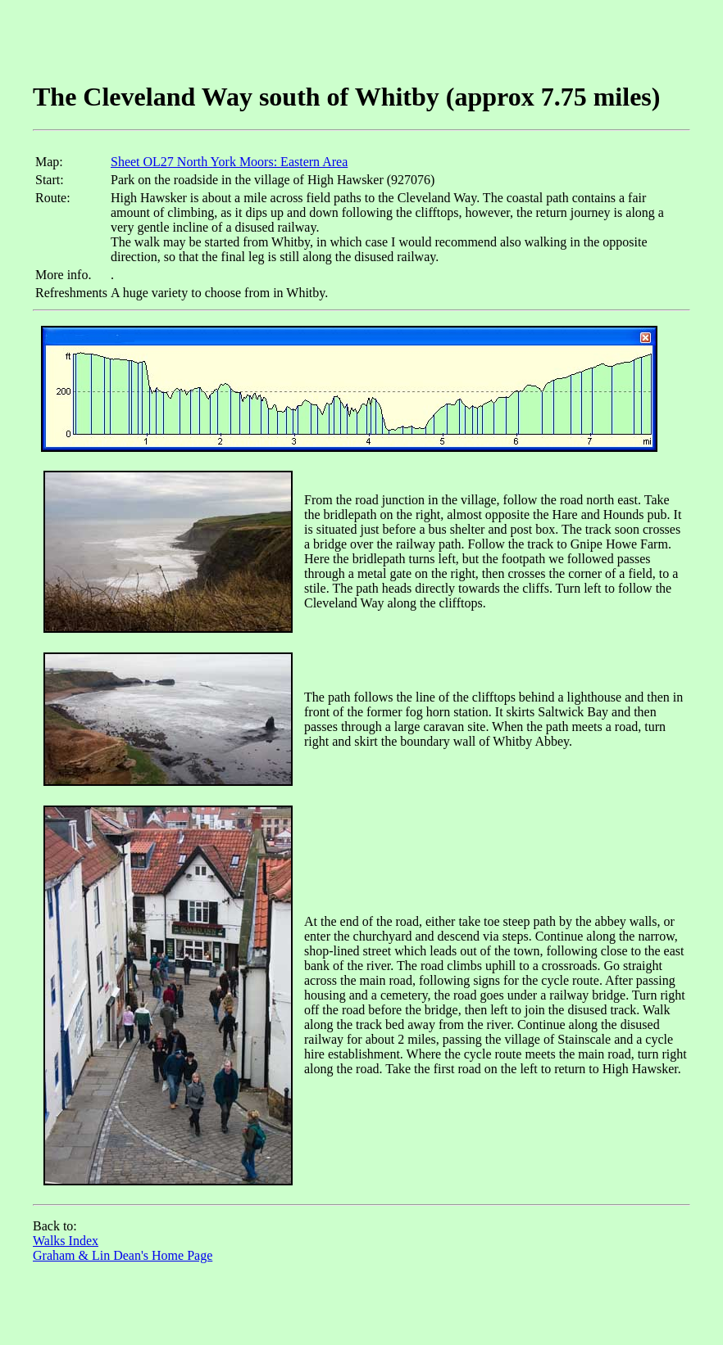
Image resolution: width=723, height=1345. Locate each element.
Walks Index (65, 1241)
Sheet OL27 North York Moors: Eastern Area (229, 162)
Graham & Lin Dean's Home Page (122, 1255)
